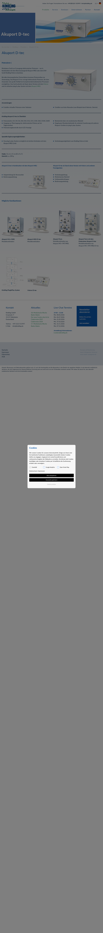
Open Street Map (64, 467)
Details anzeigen (51, 484)
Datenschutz (33, 471)
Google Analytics (50, 467)
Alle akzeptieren (51, 475)
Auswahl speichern (51, 480)
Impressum (41, 471)
